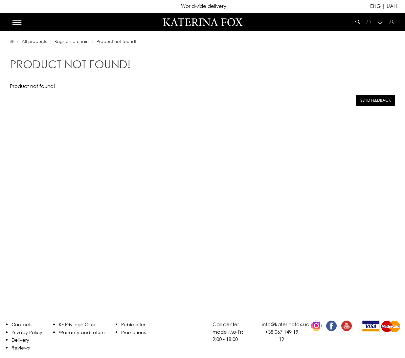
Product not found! (116, 41)
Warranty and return (82, 332)
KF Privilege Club (77, 324)
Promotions (133, 332)
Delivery (20, 340)
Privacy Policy (26, 332)
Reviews (20, 347)
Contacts (21, 324)
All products (34, 41)
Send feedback (375, 100)
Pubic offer (133, 324)
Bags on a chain (72, 41)
